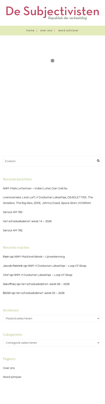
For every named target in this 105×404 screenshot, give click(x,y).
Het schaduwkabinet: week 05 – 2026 (40, 293)
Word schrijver (68, 30)
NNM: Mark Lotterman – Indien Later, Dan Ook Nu (35, 188)
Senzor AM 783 (12, 212)
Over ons (46, 30)
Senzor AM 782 (12, 230)
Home (30, 30)
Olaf (6, 275)
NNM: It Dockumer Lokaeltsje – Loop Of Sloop (57, 265)
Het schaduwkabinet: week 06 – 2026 (45, 284)
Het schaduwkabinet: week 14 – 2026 (27, 221)
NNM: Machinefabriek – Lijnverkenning (39, 256)
